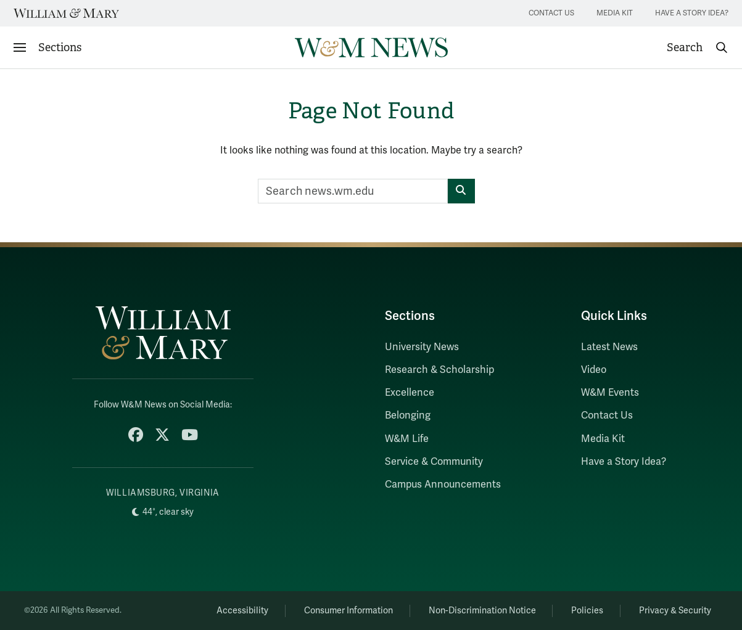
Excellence (409, 393)
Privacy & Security (675, 610)
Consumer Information (348, 610)
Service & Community (434, 462)
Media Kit (614, 13)
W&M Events (610, 393)
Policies (587, 610)
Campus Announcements (443, 484)
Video (593, 370)
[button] (697, 47)
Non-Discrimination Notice (482, 610)
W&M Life (407, 439)
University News (422, 347)
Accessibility (242, 610)
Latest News (609, 347)
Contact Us (551, 13)
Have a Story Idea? (691, 13)
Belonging (408, 415)
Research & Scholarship (439, 370)
